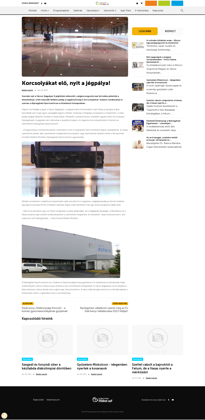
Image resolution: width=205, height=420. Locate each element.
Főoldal (33, 10)
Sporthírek (27, 359)
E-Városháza (141, 10)
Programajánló (61, 10)
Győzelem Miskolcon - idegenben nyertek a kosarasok (163, 81)
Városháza (92, 10)
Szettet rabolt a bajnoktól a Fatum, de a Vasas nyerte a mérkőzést (152, 368)
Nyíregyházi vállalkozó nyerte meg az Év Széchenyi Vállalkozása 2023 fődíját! (104, 309)
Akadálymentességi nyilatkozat (153, 400)
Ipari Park (126, 10)
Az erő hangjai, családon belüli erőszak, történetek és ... (161, 138)
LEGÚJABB (145, 31)
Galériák (77, 10)
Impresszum (53, 399)
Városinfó (109, 10)
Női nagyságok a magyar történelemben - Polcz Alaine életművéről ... (161, 59)
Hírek (44, 10)
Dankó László (27, 90)
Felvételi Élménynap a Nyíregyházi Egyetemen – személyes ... (163, 122)
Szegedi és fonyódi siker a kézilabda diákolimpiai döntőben (46, 366)
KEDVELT (170, 31)
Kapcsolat (158, 10)
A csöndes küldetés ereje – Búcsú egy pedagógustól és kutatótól (163, 41)
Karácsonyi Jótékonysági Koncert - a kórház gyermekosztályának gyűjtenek (45, 309)
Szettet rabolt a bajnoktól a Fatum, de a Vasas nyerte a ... (164, 101)
